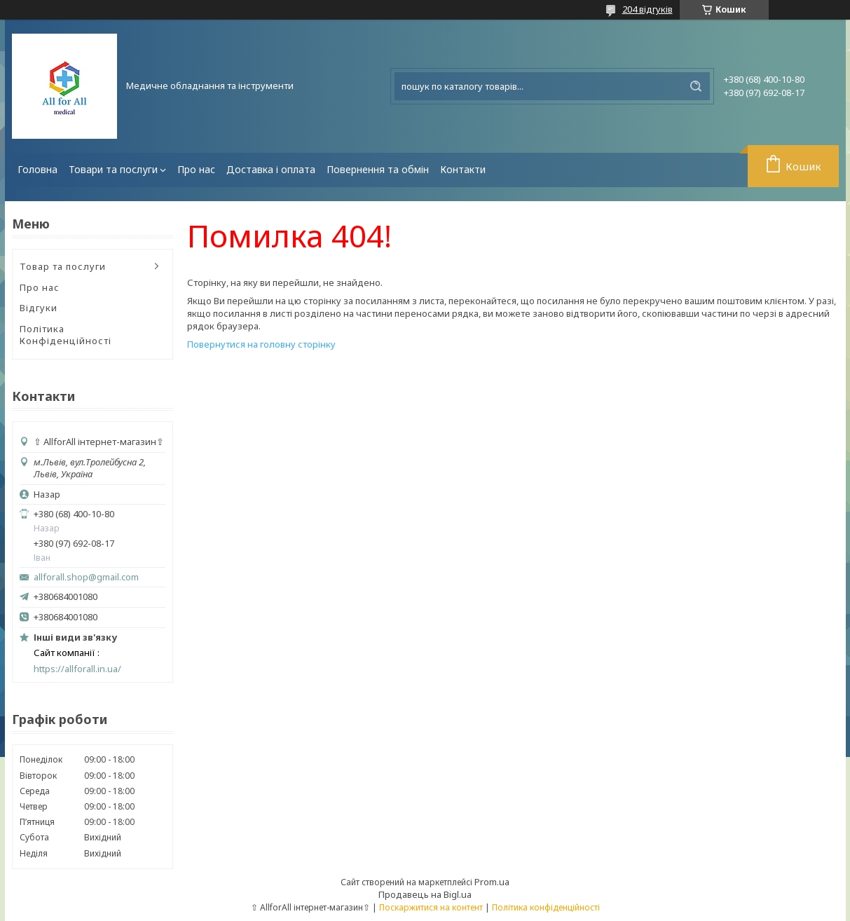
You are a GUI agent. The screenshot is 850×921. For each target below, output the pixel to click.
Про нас (196, 169)
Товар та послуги (63, 266)
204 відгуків (647, 9)
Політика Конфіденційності (65, 335)
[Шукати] (696, 86)
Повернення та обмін (378, 169)
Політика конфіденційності (546, 907)
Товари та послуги (113, 169)
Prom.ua (491, 881)
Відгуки (38, 307)
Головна (37, 169)
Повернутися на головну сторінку (261, 344)
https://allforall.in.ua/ (77, 669)
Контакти (463, 169)
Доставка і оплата (270, 169)
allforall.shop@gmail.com (86, 577)
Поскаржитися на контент (431, 907)
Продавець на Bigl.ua (425, 894)
